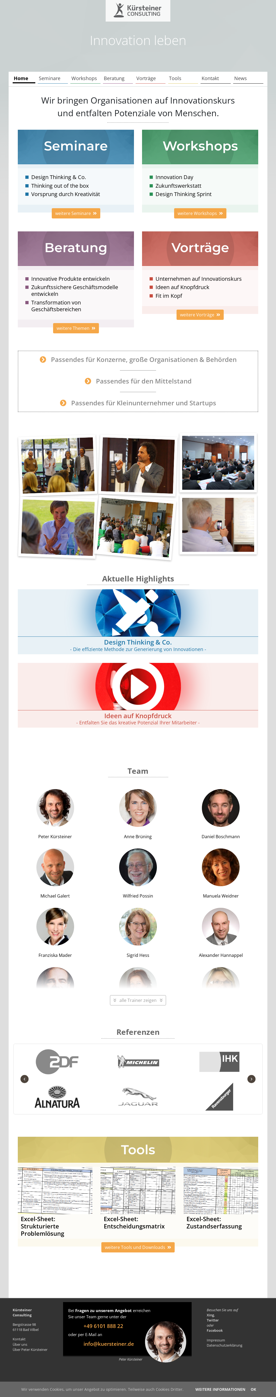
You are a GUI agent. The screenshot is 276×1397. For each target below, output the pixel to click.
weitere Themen (76, 328)
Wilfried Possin (138, 873)
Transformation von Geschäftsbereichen (56, 306)
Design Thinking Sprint (184, 194)
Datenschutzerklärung (224, 1345)
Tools (175, 78)
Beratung (114, 78)
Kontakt (210, 78)
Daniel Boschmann (221, 814)
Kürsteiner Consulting (126, 8)
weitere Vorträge (200, 315)
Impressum (216, 1340)
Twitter (213, 1320)
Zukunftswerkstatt (178, 185)
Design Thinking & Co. (58, 177)
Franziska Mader (55, 933)
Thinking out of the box (60, 185)
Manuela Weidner (221, 873)
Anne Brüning (138, 814)
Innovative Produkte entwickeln (70, 278)
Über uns (20, 1344)
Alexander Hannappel (221, 933)
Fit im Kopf (169, 295)
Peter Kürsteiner (55, 814)
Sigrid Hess (138, 933)
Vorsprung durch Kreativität (65, 194)
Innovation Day (174, 177)
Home (21, 78)
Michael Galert (55, 873)
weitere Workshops (200, 213)
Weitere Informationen (220, 1389)
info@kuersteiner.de (109, 1343)
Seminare (49, 78)
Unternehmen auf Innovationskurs (199, 278)
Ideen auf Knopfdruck (182, 287)
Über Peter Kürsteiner (30, 1349)
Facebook (215, 1330)
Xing (210, 1315)
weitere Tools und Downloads (138, 1247)
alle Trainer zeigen (138, 1000)
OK (253, 1389)
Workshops (84, 78)
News (240, 78)
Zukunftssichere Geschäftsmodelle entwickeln (74, 290)
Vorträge (146, 78)
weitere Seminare (76, 213)
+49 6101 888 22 (103, 1326)
